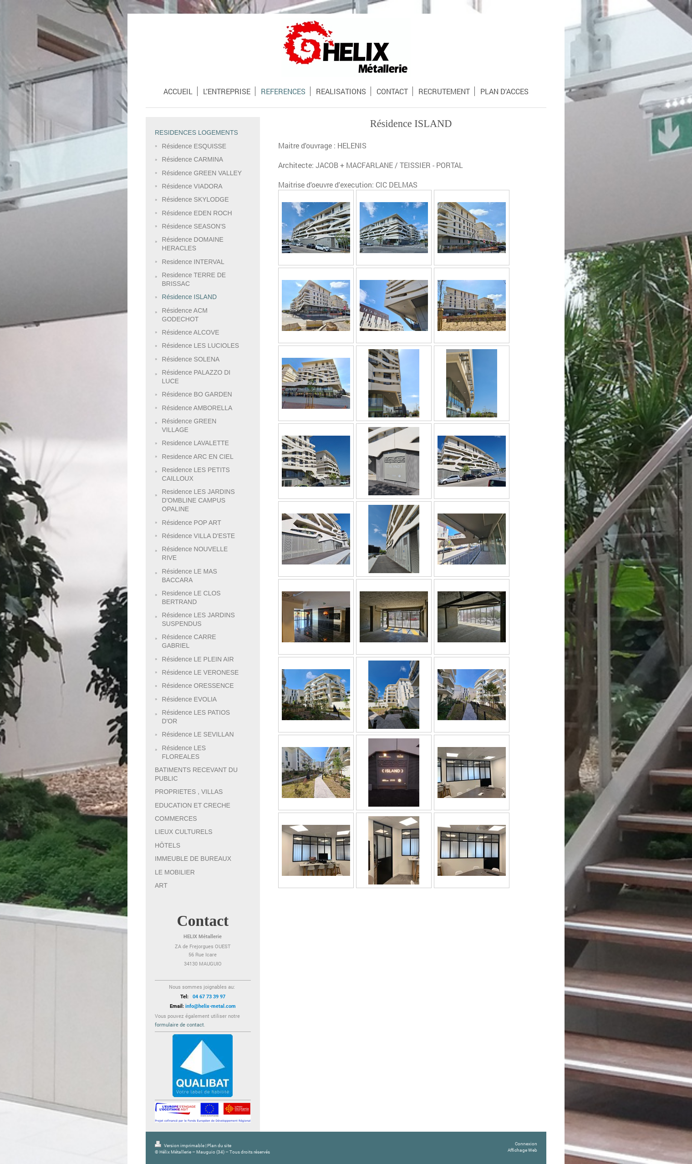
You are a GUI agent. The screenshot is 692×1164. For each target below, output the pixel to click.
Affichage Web (522, 1150)
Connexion (526, 1144)
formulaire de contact (179, 1024)
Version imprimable (180, 1146)
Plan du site (219, 1146)
